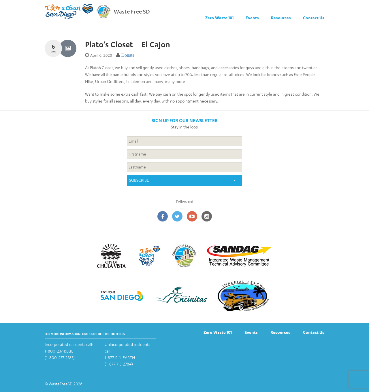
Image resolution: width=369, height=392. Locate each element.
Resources (281, 17)
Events (252, 17)
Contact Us (313, 17)
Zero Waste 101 (219, 17)
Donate (127, 55)
